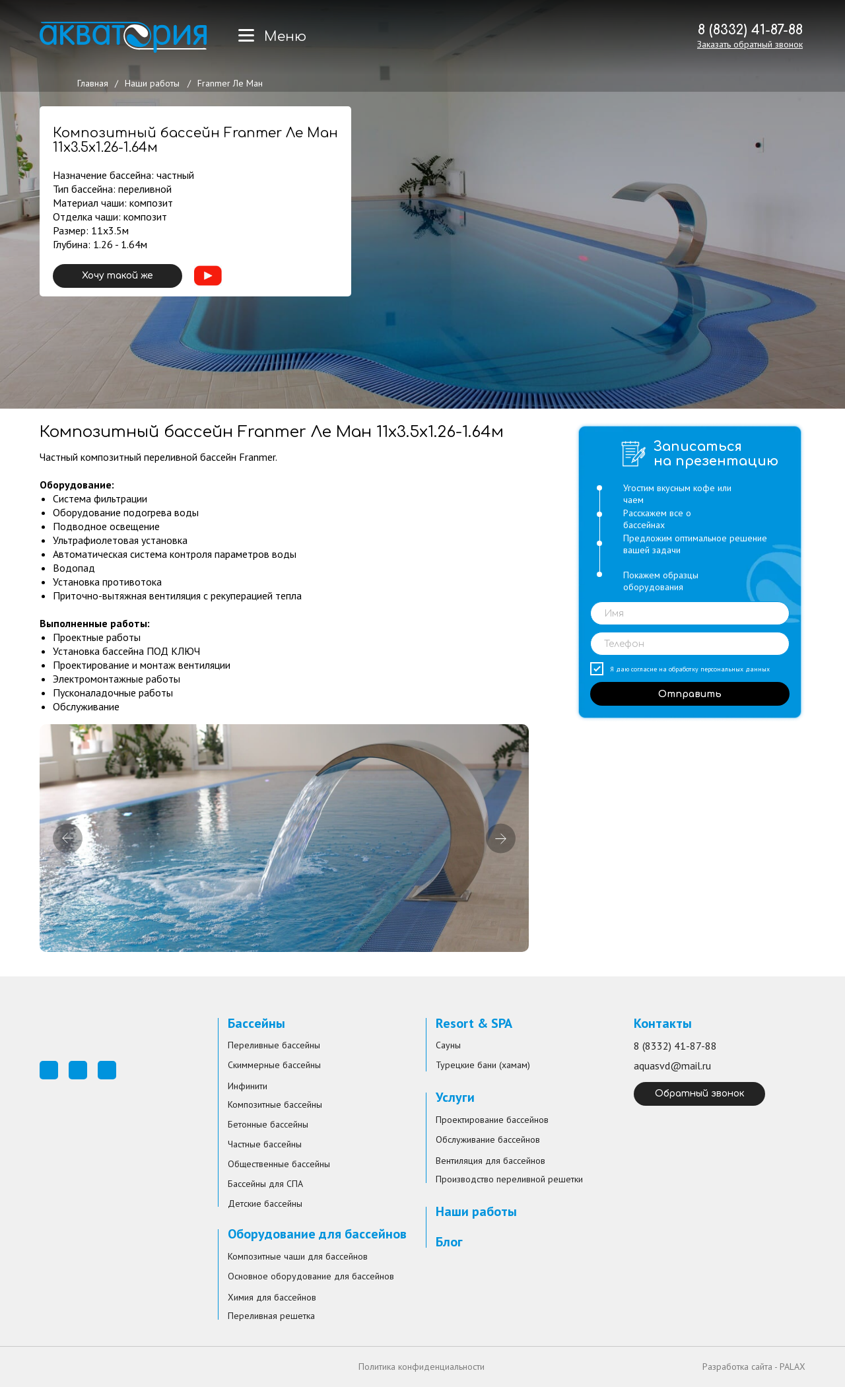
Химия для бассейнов (272, 1297)
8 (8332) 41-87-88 (750, 30)
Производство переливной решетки (509, 1179)
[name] (690, 613)
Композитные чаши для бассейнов (298, 1256)
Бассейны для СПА (265, 1184)
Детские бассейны (265, 1203)
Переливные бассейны (274, 1045)
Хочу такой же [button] (117, 276)
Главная (92, 83)
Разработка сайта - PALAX (753, 1366)
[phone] (690, 644)
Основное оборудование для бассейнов (311, 1276)
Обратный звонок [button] (700, 1094)
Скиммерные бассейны (274, 1065)
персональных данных (735, 669)
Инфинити (247, 1086)
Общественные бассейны (279, 1164)
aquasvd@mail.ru (672, 1065)
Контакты (663, 1023)
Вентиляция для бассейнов (490, 1161)
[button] (750, 44)
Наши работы (152, 83)
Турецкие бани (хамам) (483, 1065)
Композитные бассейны (275, 1104)
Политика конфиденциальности (421, 1366)
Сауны (448, 1045)
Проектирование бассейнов (492, 1120)
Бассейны (256, 1023)
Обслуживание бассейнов (488, 1139)
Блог (449, 1241)
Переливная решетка (271, 1316)
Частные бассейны (265, 1144)
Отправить (690, 694)
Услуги (455, 1097)
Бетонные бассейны (268, 1124)
